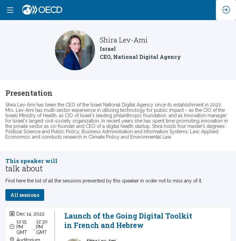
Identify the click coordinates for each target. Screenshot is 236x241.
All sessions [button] (24, 195)
